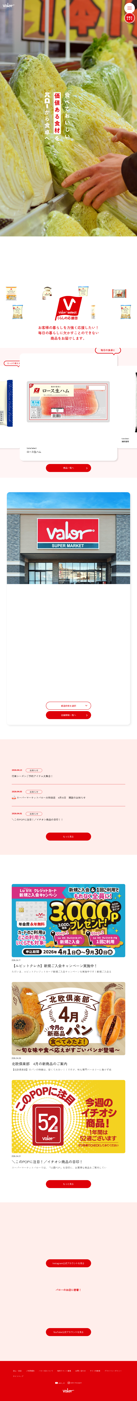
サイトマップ (18, 1376)
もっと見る (68, 836)
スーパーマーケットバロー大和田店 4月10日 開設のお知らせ (49, 798)
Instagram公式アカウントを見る (68, 1263)
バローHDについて (46, 1371)
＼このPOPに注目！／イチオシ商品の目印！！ (37, 819)
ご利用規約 (30, 1371)
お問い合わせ (80, 1371)
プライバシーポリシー (113, 1371)
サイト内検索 (95, 1371)
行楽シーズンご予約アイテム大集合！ (32, 776)
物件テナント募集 (64, 1371)
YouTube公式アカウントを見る (68, 1332)
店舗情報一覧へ (68, 715)
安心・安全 (17, 1371)
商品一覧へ (68, 467)
